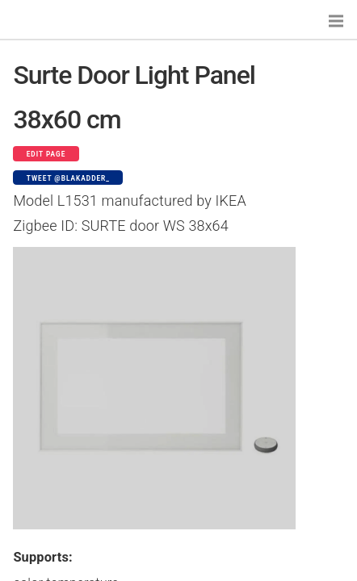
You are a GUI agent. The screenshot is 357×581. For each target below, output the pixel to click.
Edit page (46, 154)
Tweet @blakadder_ (68, 178)
